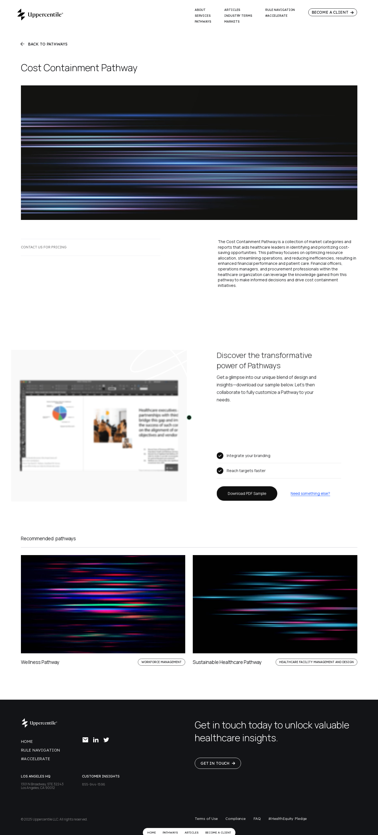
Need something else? (309, 492)
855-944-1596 (93, 784)
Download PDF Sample (247, 492)
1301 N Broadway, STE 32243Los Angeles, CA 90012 (42, 786)
